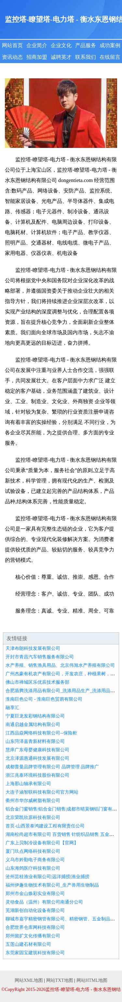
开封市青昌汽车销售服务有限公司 (40, 656)
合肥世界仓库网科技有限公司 (35, 927)
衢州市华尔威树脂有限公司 (33, 800)
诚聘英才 (61, 57)
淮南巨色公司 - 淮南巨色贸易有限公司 (44, 699)
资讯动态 (12, 57)
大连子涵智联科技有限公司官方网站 (42, 792)
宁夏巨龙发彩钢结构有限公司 (35, 716)
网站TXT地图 (59, 980)
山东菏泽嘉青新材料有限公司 (35, 741)
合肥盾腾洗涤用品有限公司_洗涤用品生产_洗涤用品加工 (62, 690)
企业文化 (61, 45)
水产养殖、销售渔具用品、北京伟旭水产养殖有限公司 (60, 665)
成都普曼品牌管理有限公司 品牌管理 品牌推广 (52, 766)
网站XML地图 (29, 980)
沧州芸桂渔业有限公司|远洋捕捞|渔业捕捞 (47, 876)
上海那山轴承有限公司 (28, 783)
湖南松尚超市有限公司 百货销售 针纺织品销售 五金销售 (62, 834)
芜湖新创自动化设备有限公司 (35, 910)
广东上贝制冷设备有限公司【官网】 (42, 842)
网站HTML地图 (92, 980)
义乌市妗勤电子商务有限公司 (35, 859)
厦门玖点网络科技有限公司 (33, 851)
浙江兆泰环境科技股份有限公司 (37, 775)
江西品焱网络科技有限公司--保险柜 (41, 733)
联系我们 (85, 57)
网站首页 (12, 45)
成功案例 (110, 45)
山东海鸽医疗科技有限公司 (33, 868)
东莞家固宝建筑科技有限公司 (35, 952)
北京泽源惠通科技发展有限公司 (37, 758)
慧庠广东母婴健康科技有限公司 (37, 749)
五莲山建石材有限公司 (28, 944)
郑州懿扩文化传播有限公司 (33, 935)
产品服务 (85, 45)
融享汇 (12, 707)
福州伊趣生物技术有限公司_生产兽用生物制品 (52, 885)
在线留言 (110, 57)
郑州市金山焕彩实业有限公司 (35, 893)
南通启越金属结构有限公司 (33, 724)
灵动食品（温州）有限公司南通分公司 (44, 902)
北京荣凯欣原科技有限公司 (33, 817)
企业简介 (36, 45)
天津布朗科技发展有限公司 (33, 648)
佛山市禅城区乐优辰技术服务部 (37, 682)
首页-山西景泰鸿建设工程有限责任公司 (45, 826)
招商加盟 (36, 57)
